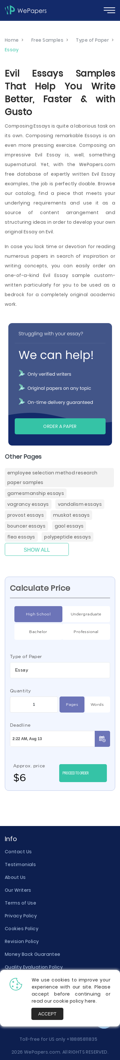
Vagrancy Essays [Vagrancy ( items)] (28, 504)
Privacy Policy (21, 916)
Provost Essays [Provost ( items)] (25, 515)
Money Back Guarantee (32, 954)
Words (94, 704)
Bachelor (30, 632)
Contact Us (18, 851)
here (90, 1001)
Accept (47, 1013)
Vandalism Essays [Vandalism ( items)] (80, 504)
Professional (80, 632)
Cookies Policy (21, 928)
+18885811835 (82, 1039)
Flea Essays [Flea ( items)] (21, 537)
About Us (15, 877)
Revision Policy (22, 941)
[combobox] (60, 670)
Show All (37, 550)
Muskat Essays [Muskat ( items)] (71, 515)
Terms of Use (20, 903)
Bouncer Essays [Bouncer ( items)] (26, 526)
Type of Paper (26, 656)
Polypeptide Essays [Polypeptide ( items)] (67, 537)
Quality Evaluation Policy (34, 967)
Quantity (20, 690)
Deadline (20, 725)
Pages (69, 704)
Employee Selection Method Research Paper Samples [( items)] (52, 478)
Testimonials (20, 864)
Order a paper (60, 426)
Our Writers (18, 890)
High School (32, 614)
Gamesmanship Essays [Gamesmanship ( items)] (35, 493)
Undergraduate (81, 614)
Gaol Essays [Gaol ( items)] (69, 526)
